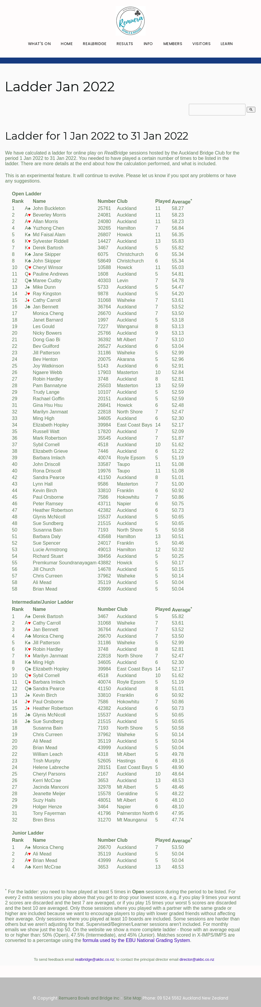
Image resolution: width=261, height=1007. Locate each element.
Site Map (132, 998)
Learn (227, 44)
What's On (39, 44)
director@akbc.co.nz (197, 959)
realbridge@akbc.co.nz (94, 959)
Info (148, 44)
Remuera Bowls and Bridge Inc (89, 998)
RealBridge (94, 44)
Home (67, 44)
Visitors (201, 44)
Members (173, 44)
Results (125, 44)
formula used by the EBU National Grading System (136, 940)
